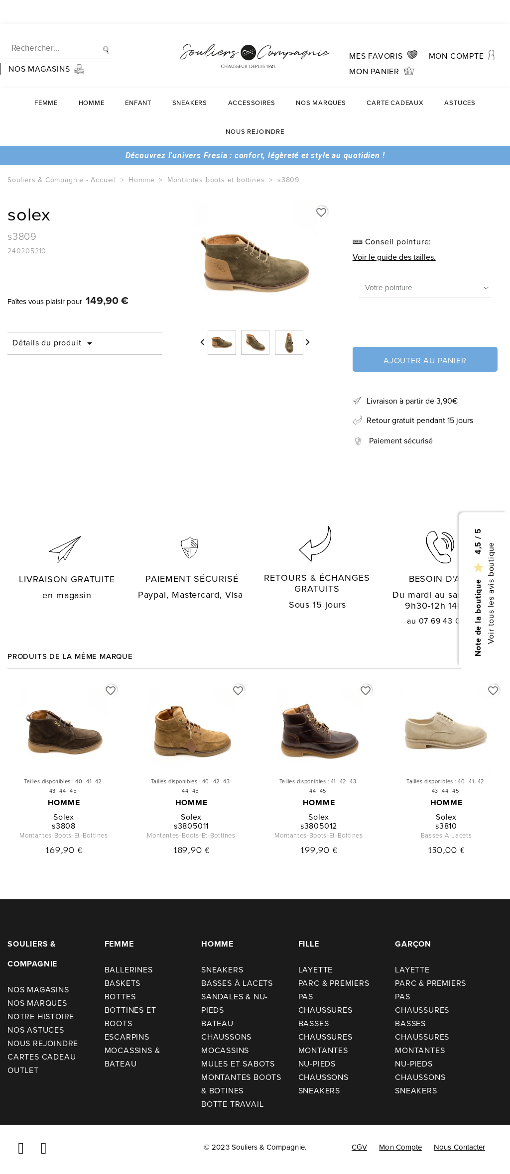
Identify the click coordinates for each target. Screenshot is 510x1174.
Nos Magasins (38, 989)
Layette (315, 969)
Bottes (120, 996)
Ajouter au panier (425, 360)
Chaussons (226, 1037)
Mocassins (225, 1050)
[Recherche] (60, 24)
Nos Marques (321, 79)
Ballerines (129, 969)
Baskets (123, 983)
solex (63, 817)
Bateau (217, 1023)
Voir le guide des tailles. (394, 257)
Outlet (23, 1070)
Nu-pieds (317, 1063)
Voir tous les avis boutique (490, 592)
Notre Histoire (40, 1016)
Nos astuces (35, 1030)
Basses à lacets (237, 983)
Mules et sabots (238, 1063)
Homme (92, 79)
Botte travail (232, 1104)
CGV (359, 1147)
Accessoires (251, 79)
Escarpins (127, 1037)
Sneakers (189, 79)
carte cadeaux (395, 79)
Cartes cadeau (41, 1057)
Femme (46, 79)
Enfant (138, 79)
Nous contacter (459, 1147)
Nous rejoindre (255, 107)
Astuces (460, 79)
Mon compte (400, 1147)
